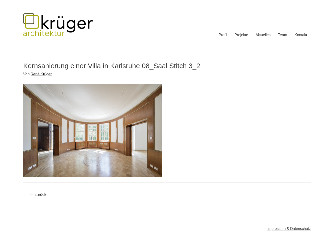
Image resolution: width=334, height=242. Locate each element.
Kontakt (301, 35)
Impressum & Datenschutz (289, 229)
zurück (38, 194)
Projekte (241, 35)
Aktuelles (263, 35)
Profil (223, 35)
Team (282, 35)
